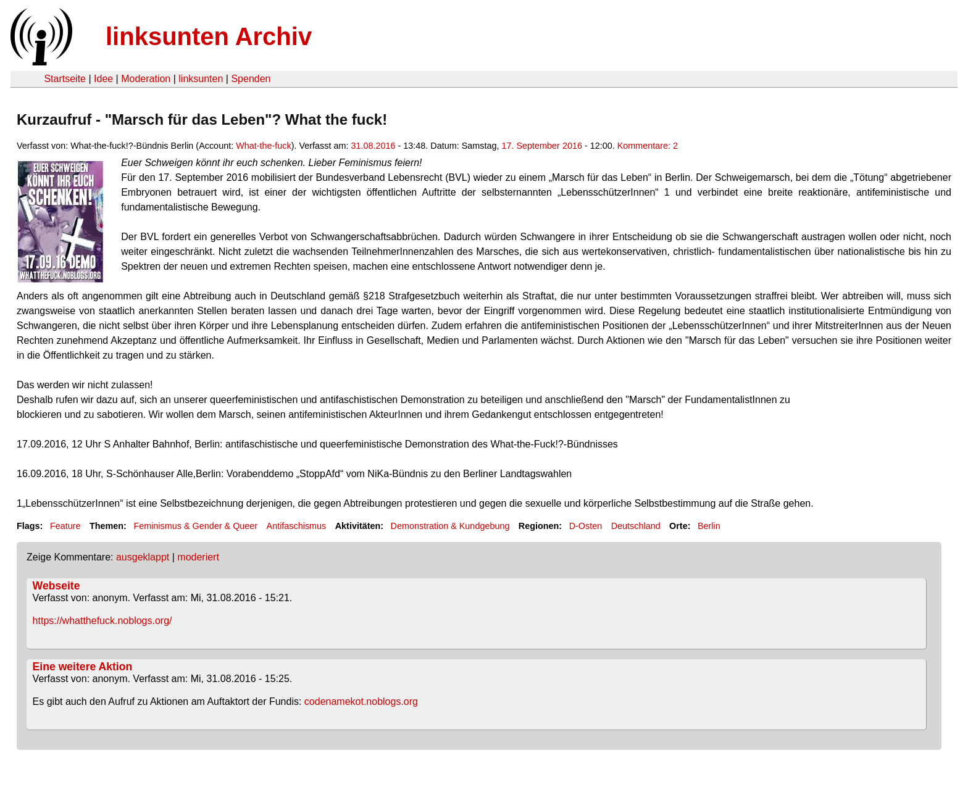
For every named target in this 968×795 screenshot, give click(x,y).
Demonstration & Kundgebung (450, 526)
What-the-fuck (263, 146)
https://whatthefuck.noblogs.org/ (102, 620)
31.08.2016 (373, 146)
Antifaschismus (297, 526)
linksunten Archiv (209, 36)
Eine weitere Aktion (83, 666)
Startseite (65, 78)
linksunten (200, 78)
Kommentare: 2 (647, 146)
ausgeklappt (142, 557)
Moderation (145, 78)
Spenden (250, 78)
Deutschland (636, 526)
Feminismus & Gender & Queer (195, 526)
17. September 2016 (541, 146)
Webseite (56, 586)
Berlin (709, 526)
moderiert (198, 557)
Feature (65, 526)
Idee (103, 78)
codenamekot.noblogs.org (361, 701)
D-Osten (586, 526)
